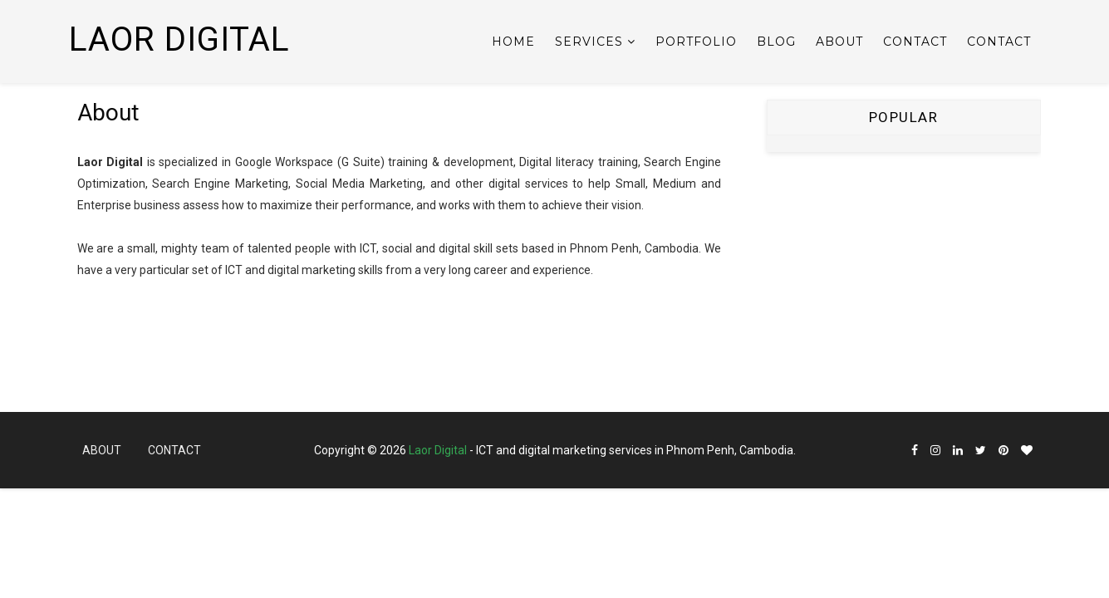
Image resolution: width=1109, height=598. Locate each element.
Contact (915, 41)
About (839, 41)
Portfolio (696, 41)
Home (513, 41)
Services (589, 41)
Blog (776, 41)
